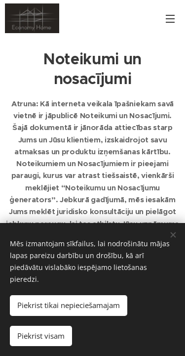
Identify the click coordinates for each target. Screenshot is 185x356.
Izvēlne (170, 18)
